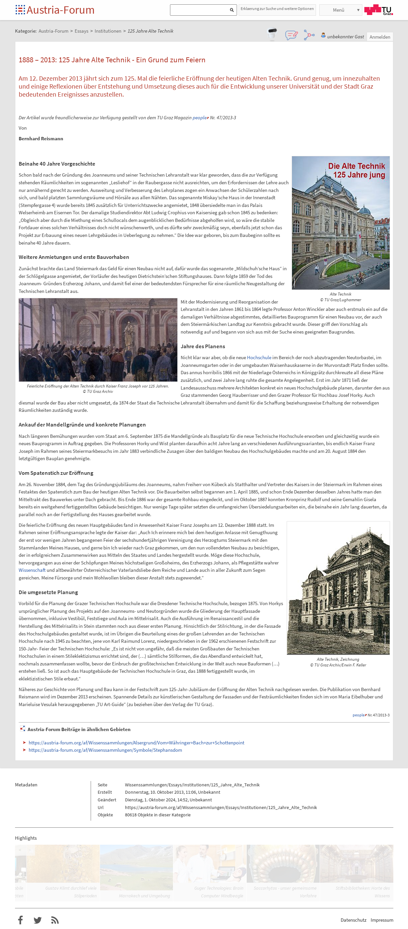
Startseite (21, 10)
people (200, 117)
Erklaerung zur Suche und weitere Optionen (277, 8)
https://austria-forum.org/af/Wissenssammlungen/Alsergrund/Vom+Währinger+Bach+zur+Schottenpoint (136, 742)
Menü (338, 10)
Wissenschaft (32, 570)
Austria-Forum (61, 10)
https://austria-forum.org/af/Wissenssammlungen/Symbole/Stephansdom (105, 750)
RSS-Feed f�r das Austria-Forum (55, 920)
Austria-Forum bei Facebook (20, 920)
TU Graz (378, 9)
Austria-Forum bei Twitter (37, 920)
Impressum (382, 920)
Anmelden (380, 37)
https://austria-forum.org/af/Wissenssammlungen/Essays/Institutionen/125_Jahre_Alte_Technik (221, 807)
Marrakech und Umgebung (144, 896)
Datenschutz (353, 920)
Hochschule (259, 357)
